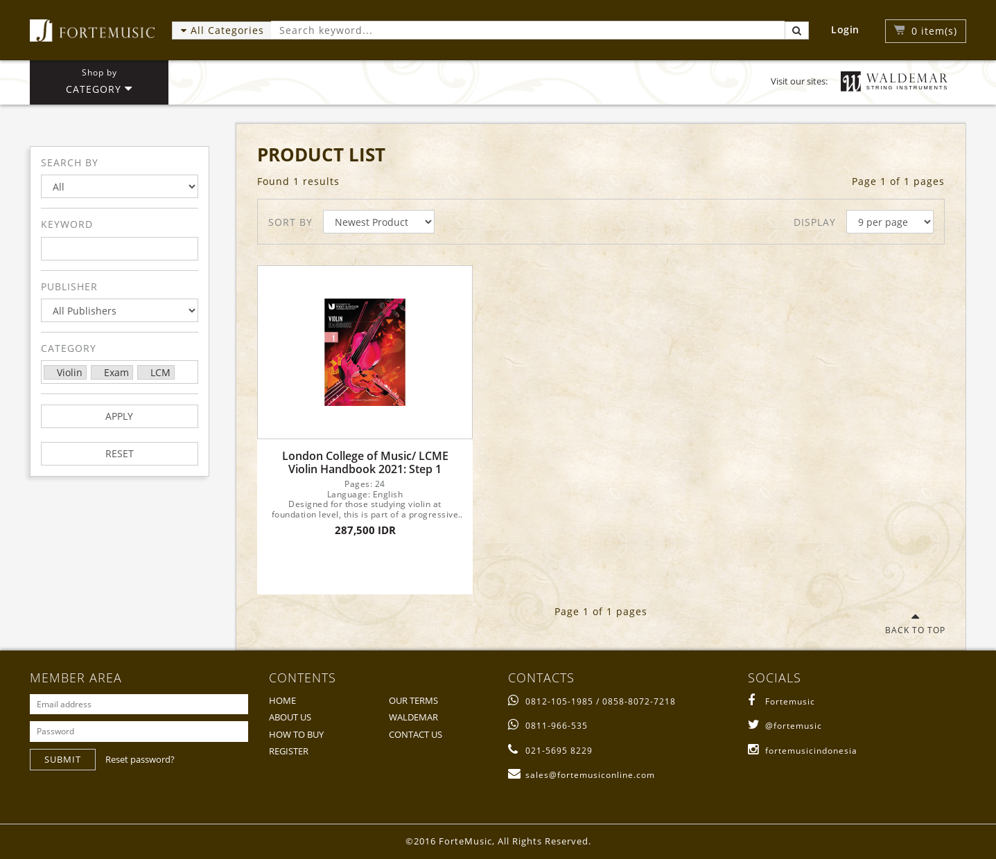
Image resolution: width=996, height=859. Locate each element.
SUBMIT (62, 759)
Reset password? (140, 759)
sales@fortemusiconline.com (581, 775)
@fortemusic (785, 726)
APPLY (119, 416)
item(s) (934, 30)
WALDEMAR (413, 717)
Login (845, 29)
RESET (119, 453)
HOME (282, 700)
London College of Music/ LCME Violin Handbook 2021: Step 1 (365, 463)
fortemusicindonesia (802, 750)
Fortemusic (781, 701)
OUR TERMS (413, 700)
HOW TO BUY (296, 734)
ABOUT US (290, 717)
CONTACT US (415, 734)
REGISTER (288, 751)
